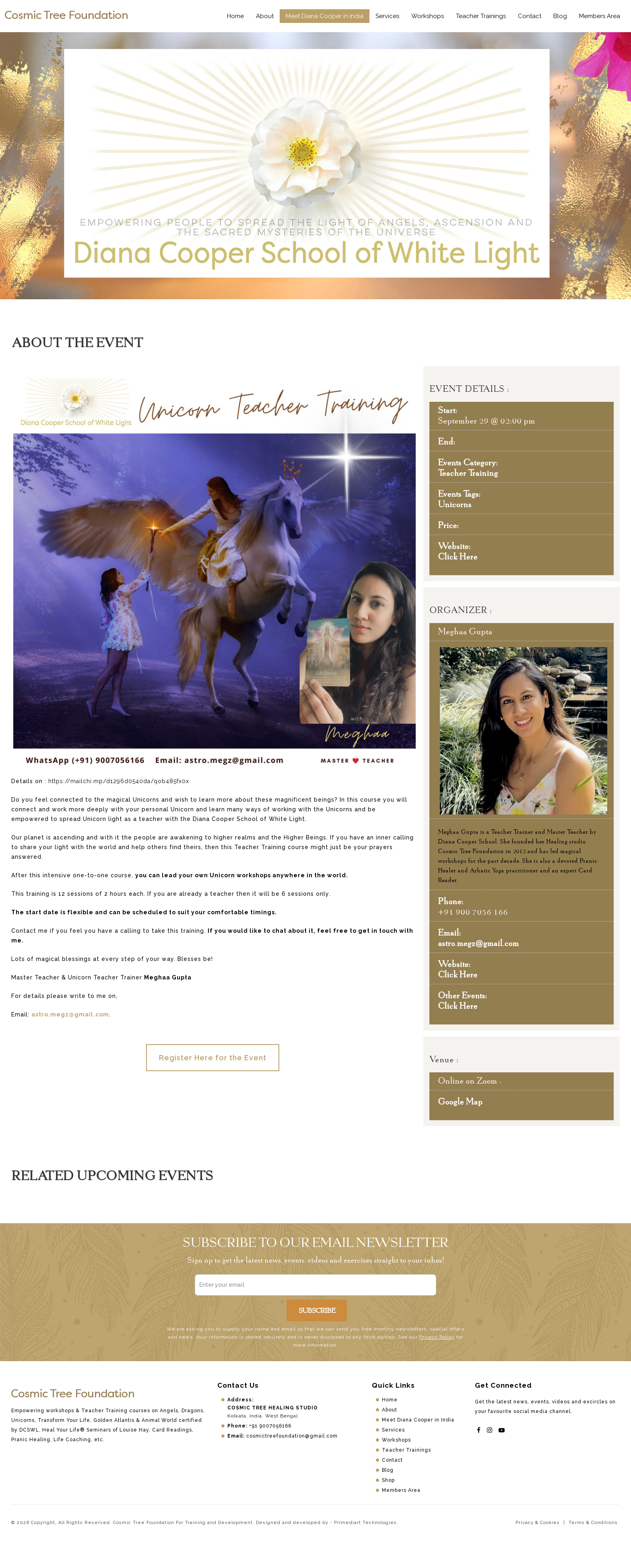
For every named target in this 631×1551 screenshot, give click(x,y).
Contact (529, 16)
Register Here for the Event (212, 1057)
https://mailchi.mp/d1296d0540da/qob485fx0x (118, 781)
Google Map (460, 1101)
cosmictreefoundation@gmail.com (292, 1436)
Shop (388, 1480)
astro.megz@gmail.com (70, 1014)
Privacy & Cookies (538, 1522)
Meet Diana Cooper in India (324, 16)
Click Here (457, 556)
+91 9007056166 (270, 1426)
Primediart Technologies (365, 1522)
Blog (560, 16)
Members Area (599, 16)
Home (235, 16)
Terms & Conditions (593, 1522)
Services (387, 16)
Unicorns (454, 504)
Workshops (427, 16)
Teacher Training (468, 472)
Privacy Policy (437, 1337)
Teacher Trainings (481, 16)
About (265, 16)
